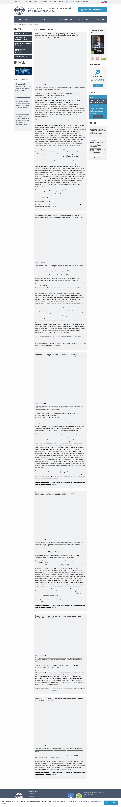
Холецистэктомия (20, 124)
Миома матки (23, 90)
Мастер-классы (53, 1)
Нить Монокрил (19, 107)
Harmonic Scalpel (25, 114)
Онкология (83, 19)
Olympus (26, 101)
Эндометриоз (19, 92)
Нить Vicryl (60, 265)
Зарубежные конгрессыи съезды (20, 51)
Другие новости (21, 56)
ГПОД (27, 105)
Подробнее (98, 116)
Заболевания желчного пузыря (22, 120)
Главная (16, 24)
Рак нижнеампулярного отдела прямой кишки (50, 544)
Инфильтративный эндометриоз (23, 118)
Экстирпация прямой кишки (67, 406)
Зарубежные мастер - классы (21, 38)
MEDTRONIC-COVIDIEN (21, 86)
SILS (17, 122)
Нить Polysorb (19, 116)
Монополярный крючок (48, 89)
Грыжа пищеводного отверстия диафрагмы (21, 112)
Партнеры (79, 1)
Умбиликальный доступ (21, 105)
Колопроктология (43, 19)
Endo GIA (21, 101)
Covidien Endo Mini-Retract (47, 659)
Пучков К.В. (21, 84)
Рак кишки (77, 265)
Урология (100, 19)
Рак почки (24, 116)
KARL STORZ (18, 88)
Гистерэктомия (21, 122)
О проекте (17, 1)
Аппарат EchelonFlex (51, 266)
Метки (20, 24)
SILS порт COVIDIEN (71, 659)
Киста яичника (26, 103)
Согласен (111, 802)
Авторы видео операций (40, 1)
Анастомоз (56, 89)
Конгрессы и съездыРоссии (23, 44)
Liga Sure (28, 86)
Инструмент (25, 24)
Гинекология (23, 19)
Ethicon (17, 101)
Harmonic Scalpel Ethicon (68, 265)
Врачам (30, 1)
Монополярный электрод (62, 87)
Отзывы (60, 1)
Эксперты (24, 1)
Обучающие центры (69, 1)
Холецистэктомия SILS (61, 659)
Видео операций (33, 791)
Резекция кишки (19, 103)
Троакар (40, 89)
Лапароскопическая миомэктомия (23, 99)
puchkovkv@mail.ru (88, 794)
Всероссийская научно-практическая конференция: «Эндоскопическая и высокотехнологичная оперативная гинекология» (98, 132)
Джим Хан (41, 265)
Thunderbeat (21, 109)
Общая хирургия (65, 19)
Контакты (85, 1)
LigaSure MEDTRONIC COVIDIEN (23, 97)
